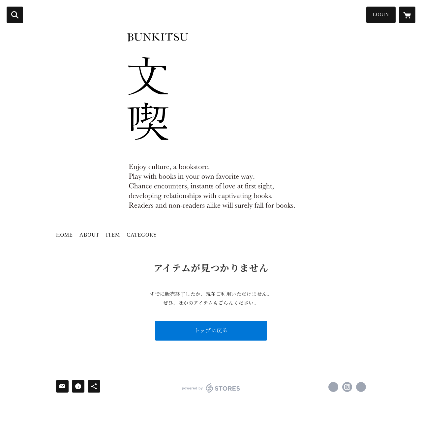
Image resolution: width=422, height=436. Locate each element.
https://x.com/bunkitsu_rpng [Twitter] (333, 387)
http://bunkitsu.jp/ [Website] (361, 387)
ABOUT (89, 235)
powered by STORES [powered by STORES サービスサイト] (211, 388)
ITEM (113, 235)
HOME (64, 235)
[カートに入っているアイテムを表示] (407, 15)
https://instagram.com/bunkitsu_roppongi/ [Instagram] (347, 387)
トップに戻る (211, 330)
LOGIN (381, 14)
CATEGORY (142, 235)
